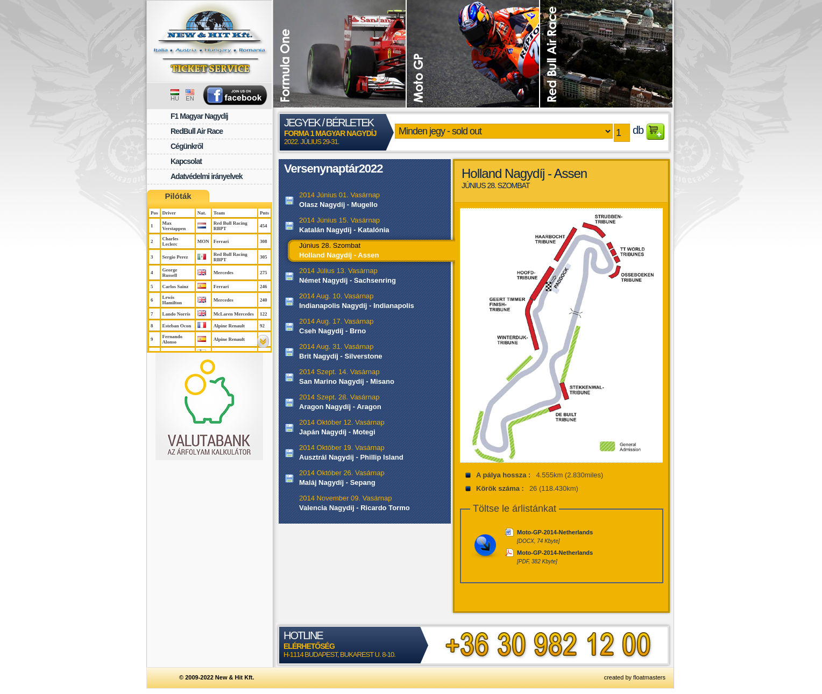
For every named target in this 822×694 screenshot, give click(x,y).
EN (190, 96)
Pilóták (178, 196)
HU (175, 96)
